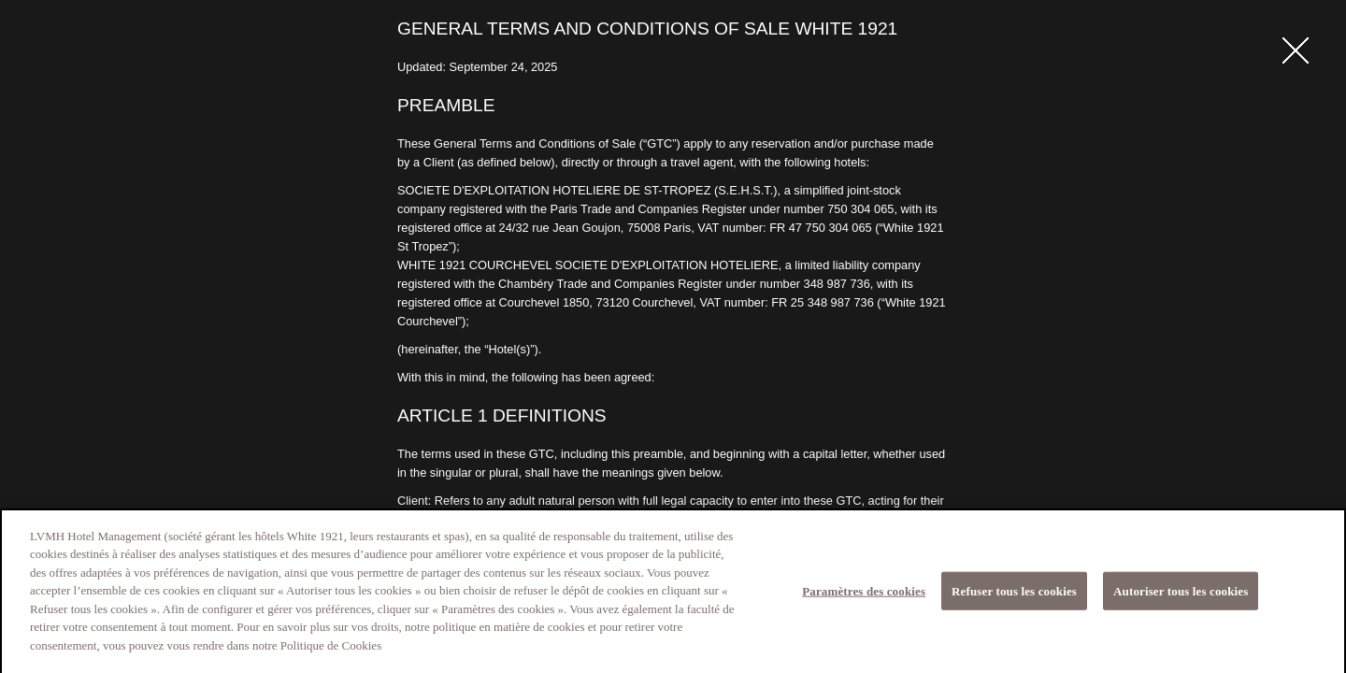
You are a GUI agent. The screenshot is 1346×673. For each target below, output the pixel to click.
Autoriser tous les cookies (1180, 597)
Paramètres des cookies (863, 597)
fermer (1295, 50)
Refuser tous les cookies (1014, 597)
